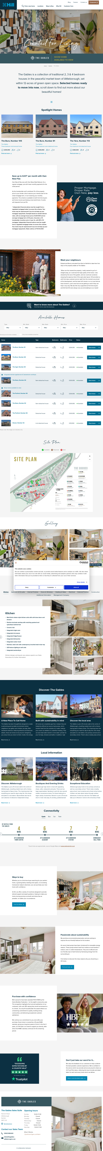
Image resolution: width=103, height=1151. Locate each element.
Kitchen (6, 592)
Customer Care (68, 6)
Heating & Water (60, 592)
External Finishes (83, 592)
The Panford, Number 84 (20, 413)
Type (5, 324)
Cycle (43, 816)
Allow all (76, 587)
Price (70, 340)
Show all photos (96, 564)
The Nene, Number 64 (19, 380)
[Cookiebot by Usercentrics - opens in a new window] (80, 562)
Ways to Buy (50, 6)
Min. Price (64, 324)
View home (92, 347)
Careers (75, 2)
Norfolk (50, 66)
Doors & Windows (47, 592)
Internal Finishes (32, 592)
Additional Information (44, 595)
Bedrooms (55, 340)
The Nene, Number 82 (19, 403)
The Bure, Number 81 (18, 347)
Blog (69, 2)
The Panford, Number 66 (20, 393)
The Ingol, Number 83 (19, 367)
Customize (51, 587)
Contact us (83, 2)
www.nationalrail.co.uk (68, 846)
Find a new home (29, 6)
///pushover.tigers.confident (32, 1134)
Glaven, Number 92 (18, 423)
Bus (49, 816)
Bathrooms (63, 340)
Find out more (66, 967)
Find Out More (18, 904)
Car (54, 816)
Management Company (61, 595)
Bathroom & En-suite (18, 592)
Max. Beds (45, 324)
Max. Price (83, 324)
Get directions (6, 1124)
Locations (40, 6)
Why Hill (58, 6)
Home (45, 66)
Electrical (72, 592)
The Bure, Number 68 (19, 357)
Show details (81, 582)
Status (78, 340)
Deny (26, 587)
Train (59, 816)
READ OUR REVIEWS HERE (76, 1078)
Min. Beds (26, 324)
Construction (95, 592)
